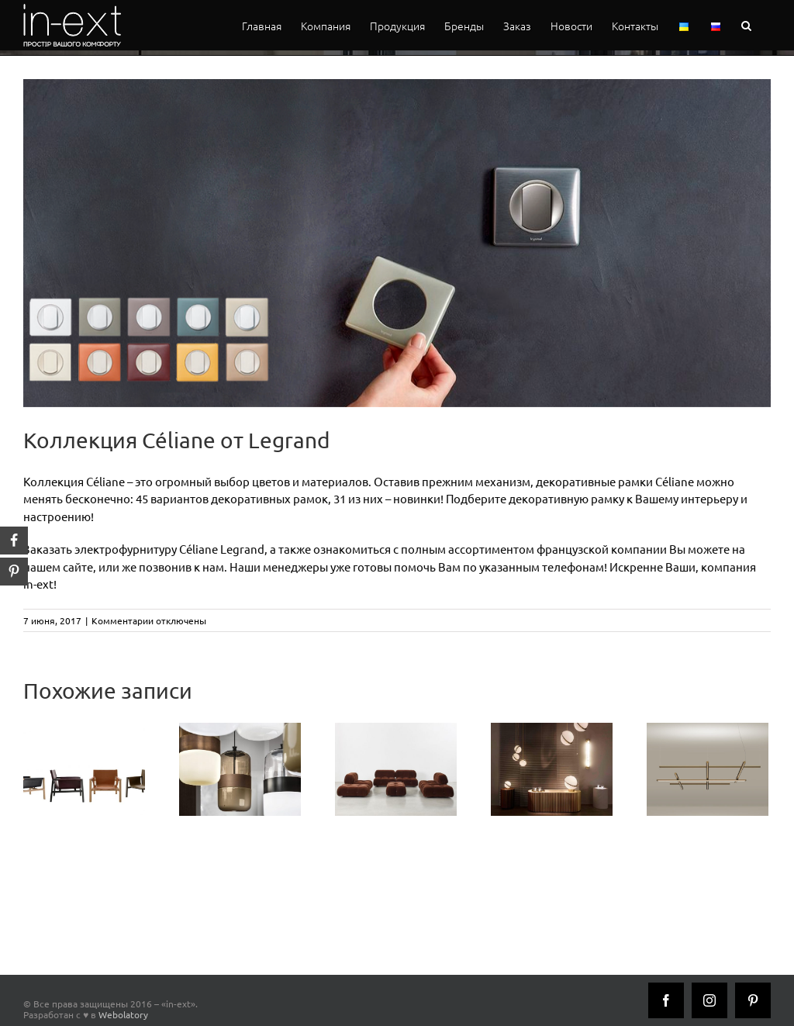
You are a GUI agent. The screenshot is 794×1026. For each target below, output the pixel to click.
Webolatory (123, 1014)
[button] (746, 25)
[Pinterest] (753, 1000)
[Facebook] (666, 1000)
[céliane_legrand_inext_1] (397, 243)
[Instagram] (709, 1000)
